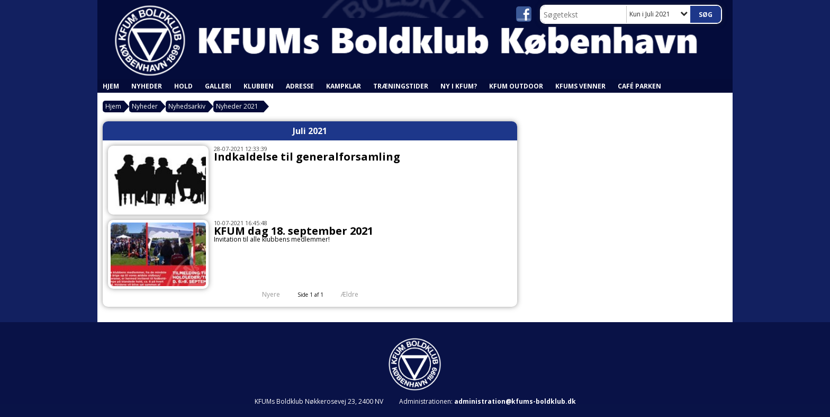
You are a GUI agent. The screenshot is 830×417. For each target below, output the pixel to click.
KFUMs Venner (580, 86)
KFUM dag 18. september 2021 (293, 231)
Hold (183, 86)
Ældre (357, 294)
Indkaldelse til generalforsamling (307, 156)
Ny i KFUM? (458, 86)
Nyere (265, 294)
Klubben (258, 86)
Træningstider (400, 86)
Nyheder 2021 (237, 106)
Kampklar (343, 86)
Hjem (111, 86)
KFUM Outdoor (516, 86)
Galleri (218, 86)
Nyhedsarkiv (186, 106)
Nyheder (146, 86)
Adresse (300, 86)
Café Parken (639, 86)
